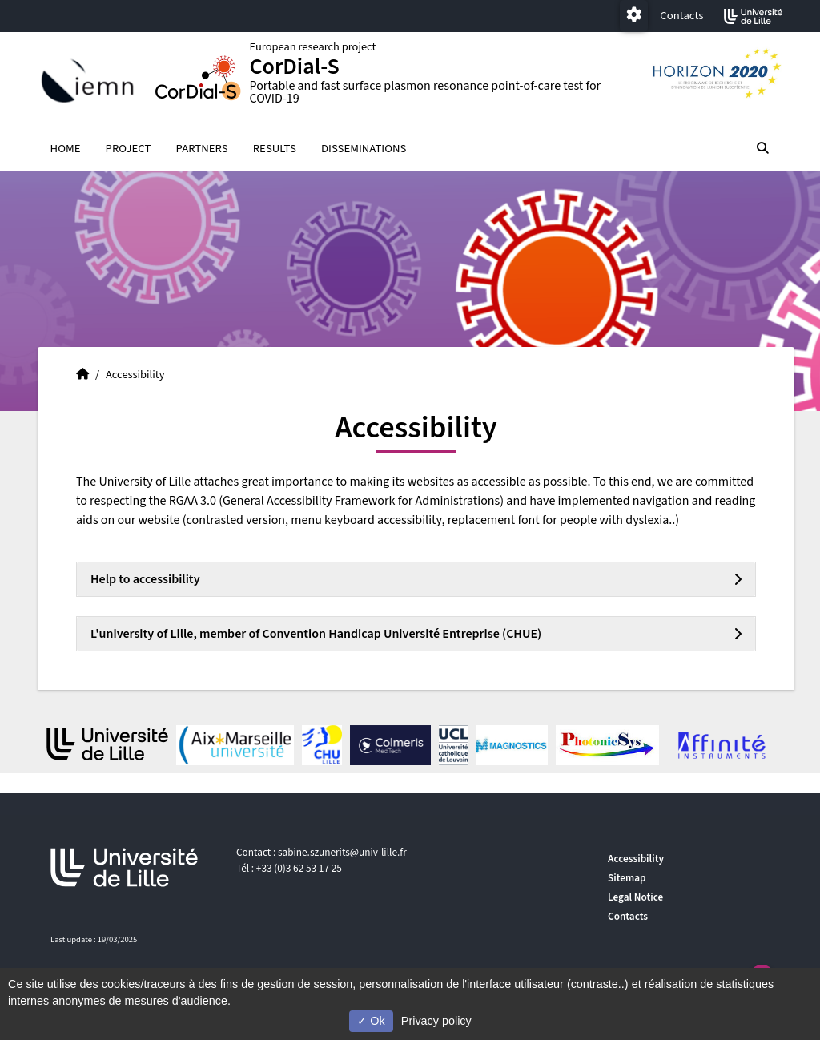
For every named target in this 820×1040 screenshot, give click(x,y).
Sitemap (627, 877)
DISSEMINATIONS (363, 149)
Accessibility (636, 858)
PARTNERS (202, 149)
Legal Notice (635, 897)
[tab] (416, 580)
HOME (65, 149)
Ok (370, 1020)
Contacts (681, 15)
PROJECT (128, 149)
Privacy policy (436, 1020)
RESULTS (274, 149)
